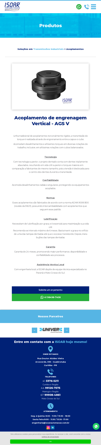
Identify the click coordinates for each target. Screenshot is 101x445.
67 (50, 394)
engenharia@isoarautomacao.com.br (50, 423)
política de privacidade (50, 437)
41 (50, 380)
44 (50, 387)
